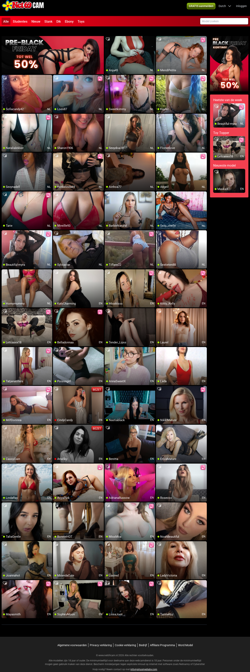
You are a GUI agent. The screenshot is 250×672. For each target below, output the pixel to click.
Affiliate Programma (162, 638)
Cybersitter (199, 657)
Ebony (69, 21)
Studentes (20, 21)
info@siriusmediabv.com (143, 662)
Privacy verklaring (101, 638)
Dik (58, 21)
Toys (81, 21)
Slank (48, 21)
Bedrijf (143, 638)
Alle (6, 21)
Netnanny (184, 657)
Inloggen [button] (241, 8)
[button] (201, 8)
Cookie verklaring (125, 638)
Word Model (185, 638)
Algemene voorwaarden (72, 638)
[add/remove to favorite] (108, 32)
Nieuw (35, 21)
